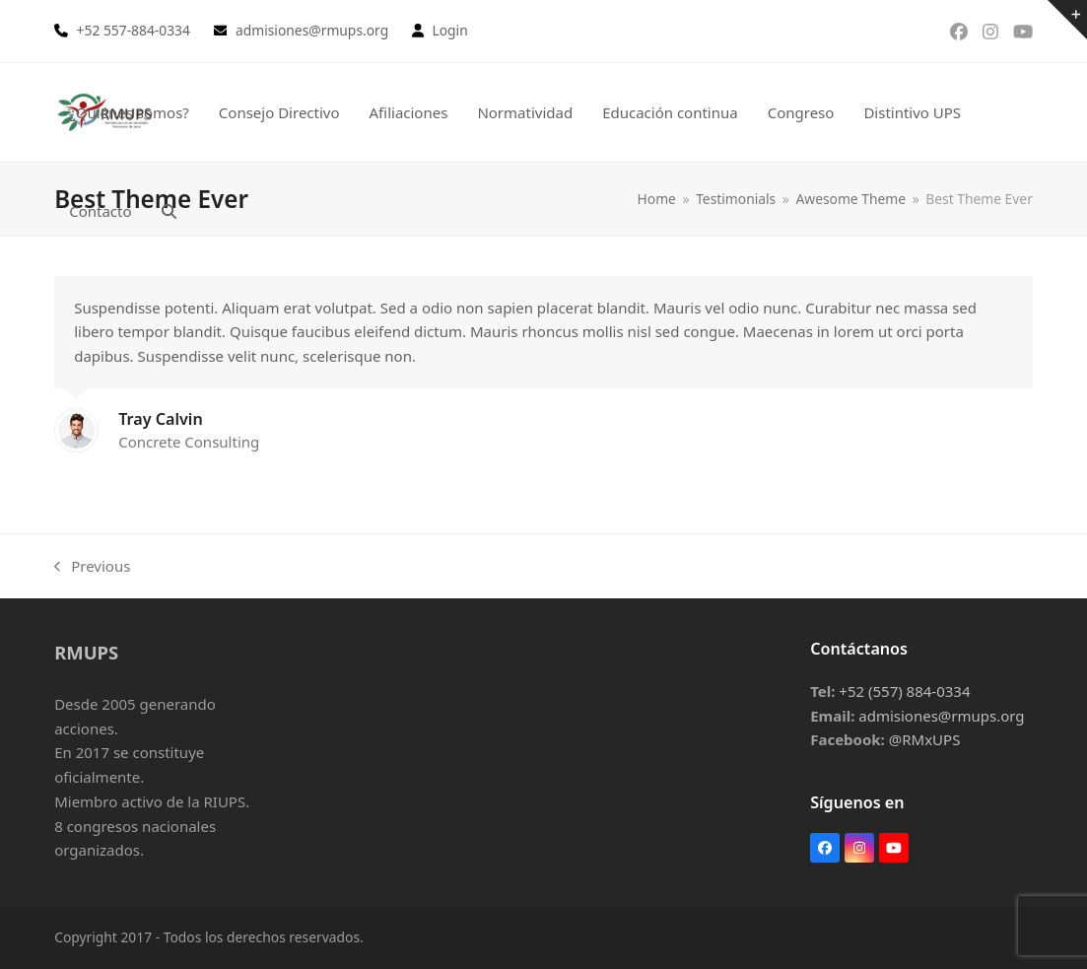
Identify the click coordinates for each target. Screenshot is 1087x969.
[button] (169, 211)
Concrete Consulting (188, 441)
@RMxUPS (925, 739)
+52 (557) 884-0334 (904, 691)
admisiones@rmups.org (941, 716)
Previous (92, 567)
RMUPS (86, 652)
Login (449, 30)
